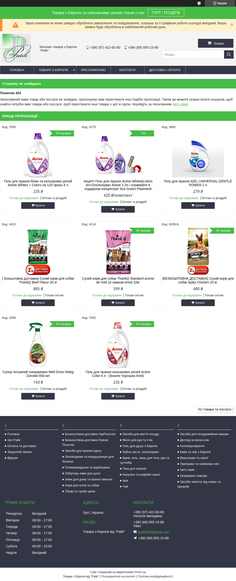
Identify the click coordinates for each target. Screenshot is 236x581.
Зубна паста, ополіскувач (141, 452)
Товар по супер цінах (80, 491)
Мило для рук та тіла (138, 440)
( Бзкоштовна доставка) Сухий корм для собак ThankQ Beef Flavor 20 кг (38, 280)
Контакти (127, 70)
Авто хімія (180, 104)
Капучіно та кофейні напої (141, 474)
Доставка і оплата (165, 70)
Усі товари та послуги (214, 409)
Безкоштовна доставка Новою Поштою (85, 442)
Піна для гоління (134, 468)
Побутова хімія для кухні (82, 473)
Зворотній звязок (19, 452)
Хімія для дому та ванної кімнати (88, 479)
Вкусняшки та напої (194, 458)
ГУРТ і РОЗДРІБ (166, 13)
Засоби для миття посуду (141, 434)
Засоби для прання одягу (83, 450)
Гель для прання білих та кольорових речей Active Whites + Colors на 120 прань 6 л (38, 183)
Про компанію (93, 70)
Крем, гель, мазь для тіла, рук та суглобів (144, 460)
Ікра (125, 480)
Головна (17, 70)
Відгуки (12, 458)
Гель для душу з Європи (140, 446)
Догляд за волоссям (194, 440)
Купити (40, 205)
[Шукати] (229, 54)
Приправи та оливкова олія (199, 464)
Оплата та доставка (21, 446)
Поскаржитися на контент (118, 576)
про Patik (13, 440)
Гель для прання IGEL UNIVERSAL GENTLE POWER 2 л (198, 183)
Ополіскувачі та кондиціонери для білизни (88, 459)
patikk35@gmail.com (153, 532)
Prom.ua (140, 572)
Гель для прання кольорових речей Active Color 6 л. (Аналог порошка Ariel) (118, 374)
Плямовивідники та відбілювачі (87, 467)
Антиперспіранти (192, 446)
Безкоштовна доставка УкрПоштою (90, 434)
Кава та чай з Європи (195, 452)
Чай (125, 486)
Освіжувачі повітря (193, 476)
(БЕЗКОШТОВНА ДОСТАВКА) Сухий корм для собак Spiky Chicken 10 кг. (198, 280)
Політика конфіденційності (155, 576)
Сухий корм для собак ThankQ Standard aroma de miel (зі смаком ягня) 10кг (118, 280)
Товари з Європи (53, 70)
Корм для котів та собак (82, 485)
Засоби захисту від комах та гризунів (199, 484)
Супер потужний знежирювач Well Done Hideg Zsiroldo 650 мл (38, 374)
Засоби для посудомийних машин (204, 434)
